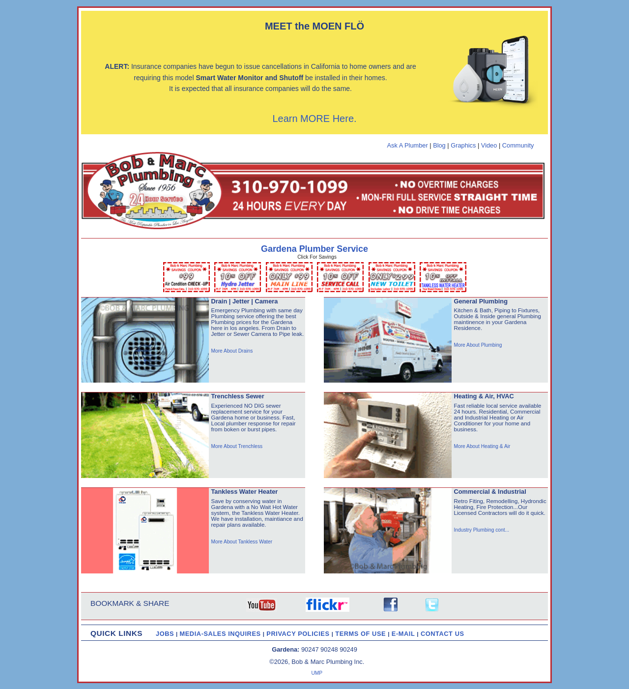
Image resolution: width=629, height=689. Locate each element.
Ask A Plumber (407, 145)
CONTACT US (442, 633)
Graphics (463, 145)
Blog (439, 145)
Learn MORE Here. (314, 118)
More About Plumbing (478, 345)
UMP (316, 673)
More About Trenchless (236, 446)
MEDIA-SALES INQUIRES (221, 633)
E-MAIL (404, 633)
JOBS (165, 633)
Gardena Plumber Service (314, 249)
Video (489, 145)
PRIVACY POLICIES (298, 633)
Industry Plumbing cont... (481, 530)
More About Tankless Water (241, 541)
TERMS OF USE (361, 633)
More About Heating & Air (482, 446)
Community (518, 145)
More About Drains (232, 351)
